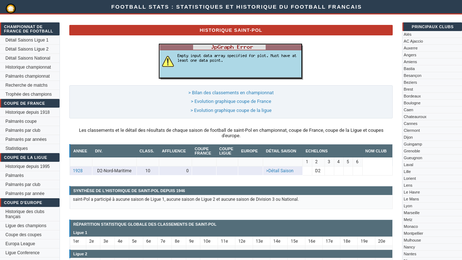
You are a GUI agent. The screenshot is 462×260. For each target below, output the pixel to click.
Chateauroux (415, 116)
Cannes (411, 123)
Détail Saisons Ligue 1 (26, 40)
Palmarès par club (22, 130)
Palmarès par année (24, 193)
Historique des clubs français (24, 214)
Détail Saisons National (27, 58)
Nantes (410, 254)
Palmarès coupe (21, 121)
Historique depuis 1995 (27, 166)
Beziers (410, 82)
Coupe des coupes (23, 234)
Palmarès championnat (27, 76)
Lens (408, 185)
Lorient (410, 178)
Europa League (20, 243)
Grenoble (412, 151)
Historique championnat (28, 67)
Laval (408, 164)
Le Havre (412, 192)
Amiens (410, 62)
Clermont (412, 130)
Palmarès (14, 175)
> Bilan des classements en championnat (231, 92)
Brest (408, 89)
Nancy (409, 247)
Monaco (411, 226)
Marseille (412, 213)
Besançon (413, 75)
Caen (408, 110)
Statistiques (16, 148)
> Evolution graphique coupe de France (231, 101)
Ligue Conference (22, 252)
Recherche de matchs (26, 85)
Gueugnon (413, 158)
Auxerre (411, 48)
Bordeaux (412, 96)
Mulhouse (412, 240)
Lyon (408, 206)
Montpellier (413, 233)
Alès (407, 34)
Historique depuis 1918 (27, 112)
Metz (408, 219)
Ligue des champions (25, 225)
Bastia (409, 68)
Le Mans (411, 199)
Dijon (408, 137)
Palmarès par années (26, 139)
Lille (407, 171)
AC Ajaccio (413, 41)
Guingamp (413, 144)
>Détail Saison (279, 170)
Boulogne (412, 103)
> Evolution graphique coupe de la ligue (231, 110)
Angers (410, 55)
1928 (78, 170)
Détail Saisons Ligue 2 (26, 49)
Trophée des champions (28, 94)
